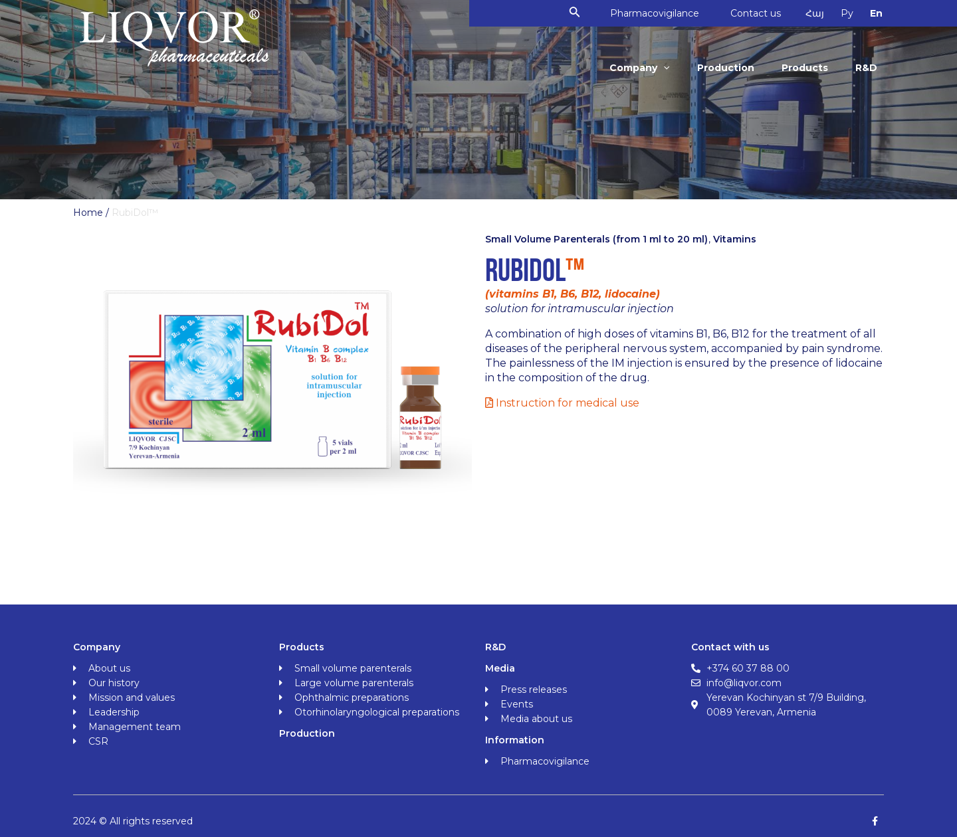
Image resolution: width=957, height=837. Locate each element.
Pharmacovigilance (661, 13)
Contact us (765, 13)
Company (647, 68)
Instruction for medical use (562, 403)
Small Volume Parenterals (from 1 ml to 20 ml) (596, 239)
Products (807, 68)
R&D (867, 68)
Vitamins (734, 239)
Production (730, 68)
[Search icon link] (581, 13)
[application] (671, 68)
